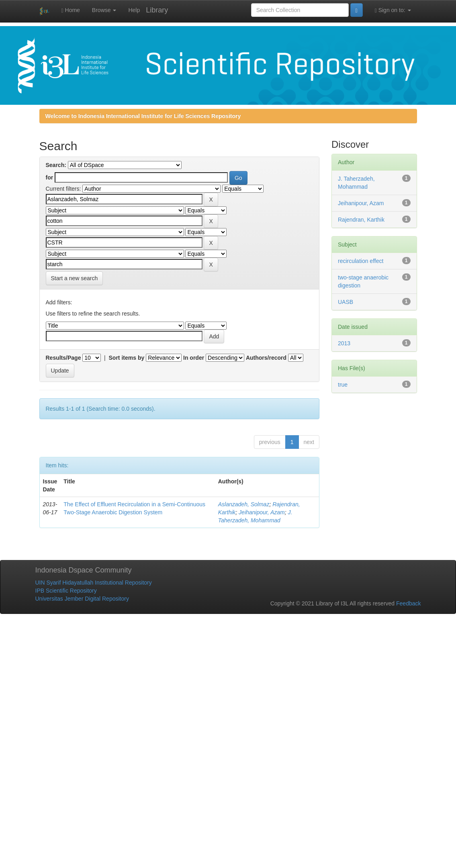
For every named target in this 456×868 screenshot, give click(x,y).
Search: (56, 165)
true (343, 384)
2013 (344, 343)
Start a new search (74, 278)
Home (70, 10)
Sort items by (127, 358)
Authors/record (266, 358)
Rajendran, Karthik (361, 219)
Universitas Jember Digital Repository (82, 598)
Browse (104, 10)
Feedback (408, 603)
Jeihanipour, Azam (262, 512)
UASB (345, 302)
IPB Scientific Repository (66, 590)
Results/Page (63, 358)
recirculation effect (360, 261)
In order (193, 358)
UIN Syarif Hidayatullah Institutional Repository (93, 582)
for (49, 177)
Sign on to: (393, 10)
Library (157, 10)
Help (134, 10)
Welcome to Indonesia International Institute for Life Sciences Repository (143, 116)
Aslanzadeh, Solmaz (244, 504)
